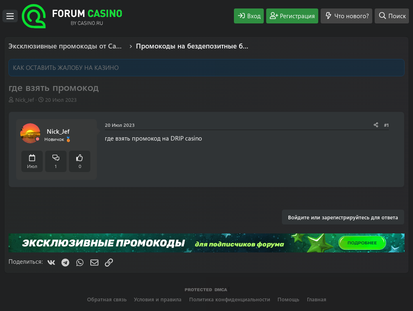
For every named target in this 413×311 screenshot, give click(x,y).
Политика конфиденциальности (229, 299)
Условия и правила (157, 299)
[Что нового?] (346, 15)
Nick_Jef (24, 99)
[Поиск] (392, 15)
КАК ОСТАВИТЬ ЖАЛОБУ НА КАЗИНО (66, 67)
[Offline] (37, 139)
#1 (386, 125)
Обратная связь (107, 299)
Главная (316, 299)
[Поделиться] (376, 125)
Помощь (288, 299)
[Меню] (10, 16)
